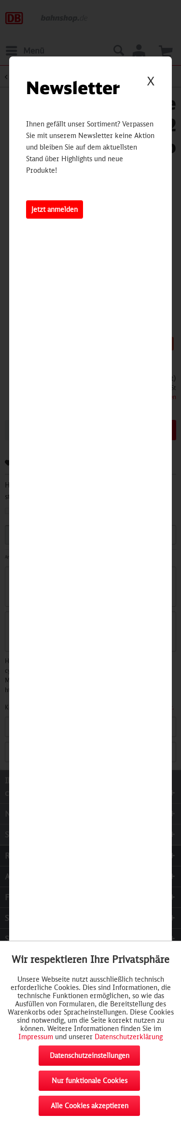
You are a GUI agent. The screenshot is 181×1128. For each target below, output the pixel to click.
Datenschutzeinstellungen (89, 1055)
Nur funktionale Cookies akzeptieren (89, 1083)
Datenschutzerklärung (129, 1036)
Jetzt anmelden (54, 209)
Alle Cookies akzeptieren (89, 1105)
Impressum (35, 1036)
